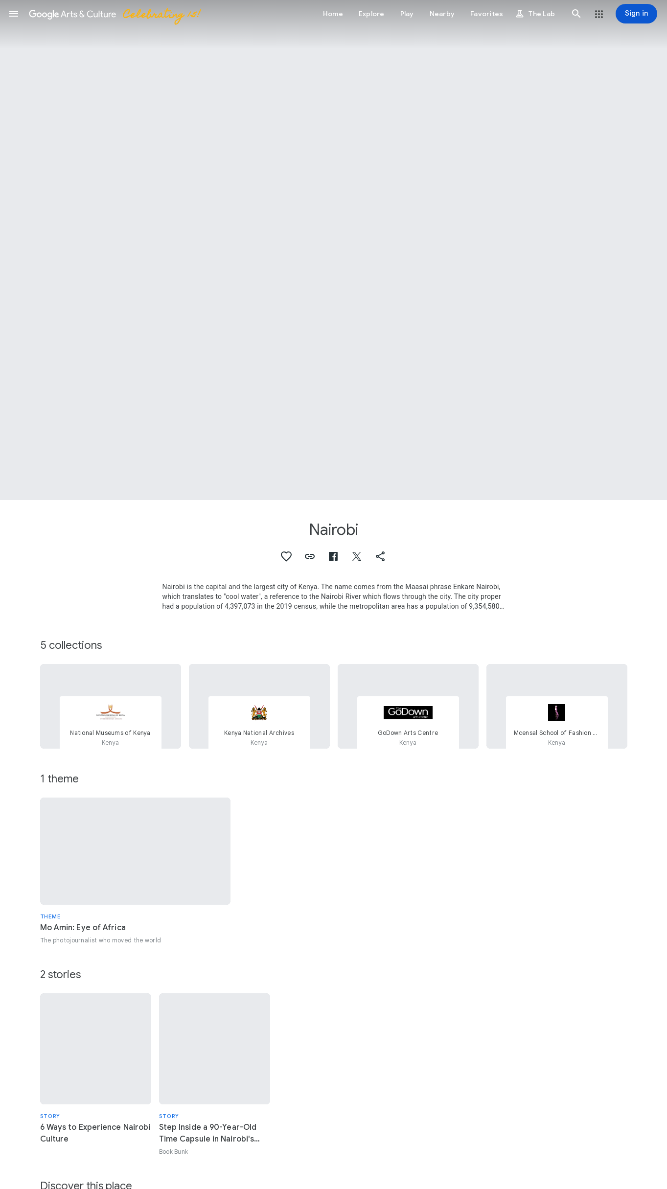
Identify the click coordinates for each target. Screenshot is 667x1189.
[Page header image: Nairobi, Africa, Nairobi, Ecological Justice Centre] (333, 250)
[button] (13, 13)
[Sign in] (636, 13)
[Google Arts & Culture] (114, 13)
